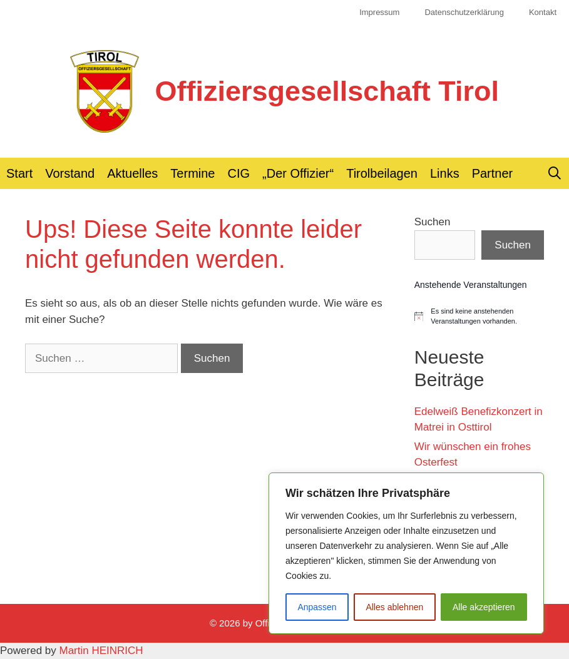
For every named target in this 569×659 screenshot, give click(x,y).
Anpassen (316, 607)
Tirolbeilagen (382, 173)
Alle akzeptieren (484, 607)
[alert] (479, 316)
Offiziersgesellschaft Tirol (327, 91)
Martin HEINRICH (101, 650)
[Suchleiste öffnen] (554, 173)
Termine (192, 173)
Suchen (432, 222)
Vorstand (70, 173)
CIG (239, 173)
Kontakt (542, 12)
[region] (406, 553)
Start (19, 173)
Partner (492, 173)
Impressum (379, 12)
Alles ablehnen (394, 607)
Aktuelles (132, 173)
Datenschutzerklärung (463, 12)
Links (444, 173)
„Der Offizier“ (298, 173)
